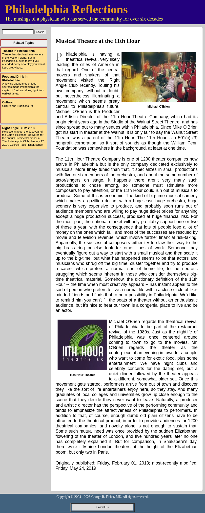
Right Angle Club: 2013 (18, 128)
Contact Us (102, 507)
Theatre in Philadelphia (18, 51)
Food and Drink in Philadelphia (14, 78)
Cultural (7, 102)
